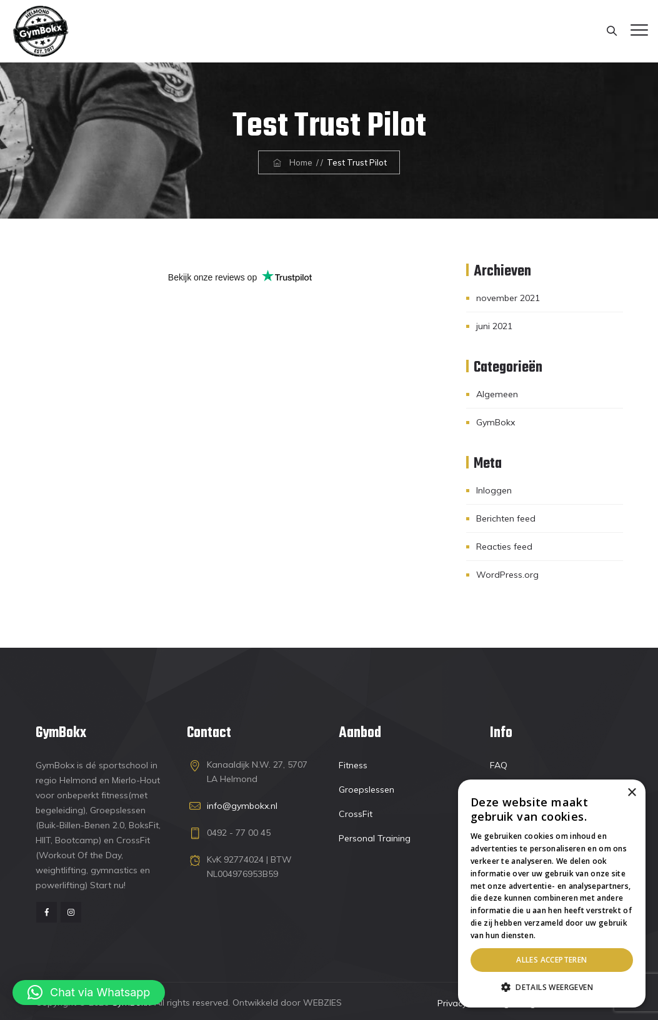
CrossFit (355, 813)
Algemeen (497, 394)
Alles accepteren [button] (551, 959)
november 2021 (508, 298)
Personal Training (375, 838)
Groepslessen (366, 789)
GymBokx (495, 422)
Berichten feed (506, 518)
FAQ (498, 765)
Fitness (353, 765)
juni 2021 (494, 326)
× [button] (631, 793)
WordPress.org (507, 574)
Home (291, 162)
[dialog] (552, 894)
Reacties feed (504, 546)
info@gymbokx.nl (242, 805)
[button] (88, 992)
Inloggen (494, 490)
